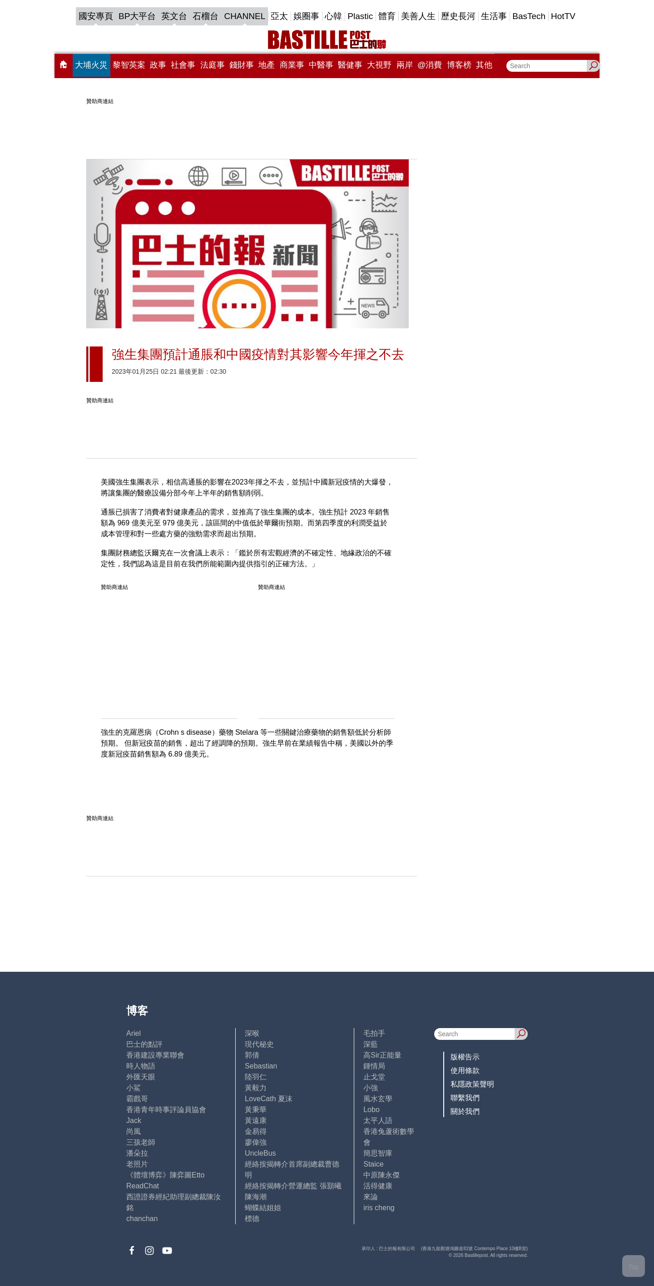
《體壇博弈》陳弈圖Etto (165, 1175)
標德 (252, 1218)
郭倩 (252, 1055)
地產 (266, 64)
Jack (133, 1120)
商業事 (292, 64)
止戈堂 (374, 1077)
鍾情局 (374, 1066)
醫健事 (350, 64)
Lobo (371, 1109)
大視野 (379, 64)
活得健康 (377, 1186)
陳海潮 (256, 1197)
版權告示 (465, 1057)
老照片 (137, 1164)
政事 (158, 64)
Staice (373, 1164)
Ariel (133, 1033)
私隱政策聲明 (472, 1084)
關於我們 (465, 1111)
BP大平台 (137, 16)
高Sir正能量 (382, 1055)
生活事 (494, 16)
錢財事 (241, 64)
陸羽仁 (256, 1077)
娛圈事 (306, 16)
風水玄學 (377, 1099)
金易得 (256, 1131)
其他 (484, 64)
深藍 (370, 1044)
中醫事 (321, 64)
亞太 (279, 16)
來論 (370, 1197)
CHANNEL (244, 16)
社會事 (183, 64)
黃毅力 (256, 1088)
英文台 (174, 16)
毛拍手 (374, 1033)
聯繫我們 (465, 1098)
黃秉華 (256, 1109)
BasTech (528, 16)
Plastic (360, 16)
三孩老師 (140, 1142)
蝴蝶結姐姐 (263, 1208)
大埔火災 (91, 64)
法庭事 (212, 64)
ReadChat (142, 1186)
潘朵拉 (137, 1153)
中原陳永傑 (381, 1175)
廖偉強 (256, 1142)
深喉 (252, 1033)
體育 (387, 16)
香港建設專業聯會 (155, 1055)
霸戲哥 (137, 1099)
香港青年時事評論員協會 (166, 1109)
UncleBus (260, 1153)
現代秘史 (259, 1044)
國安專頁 (96, 16)
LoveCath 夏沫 (268, 1099)
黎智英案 (129, 64)
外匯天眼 (140, 1077)
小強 (370, 1088)
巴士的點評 (144, 1044)
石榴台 (205, 16)
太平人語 (377, 1120)
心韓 (333, 16)
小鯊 (133, 1088)
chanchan (142, 1218)
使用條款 (465, 1070)
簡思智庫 (377, 1153)
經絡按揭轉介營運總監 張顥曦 (293, 1186)
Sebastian (261, 1066)
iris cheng (378, 1208)
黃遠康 (256, 1120)
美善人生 (418, 16)
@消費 (429, 64)
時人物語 (140, 1066)
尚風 (133, 1131)
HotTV (563, 16)
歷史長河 (458, 16)
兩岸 (404, 64)
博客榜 (459, 64)
